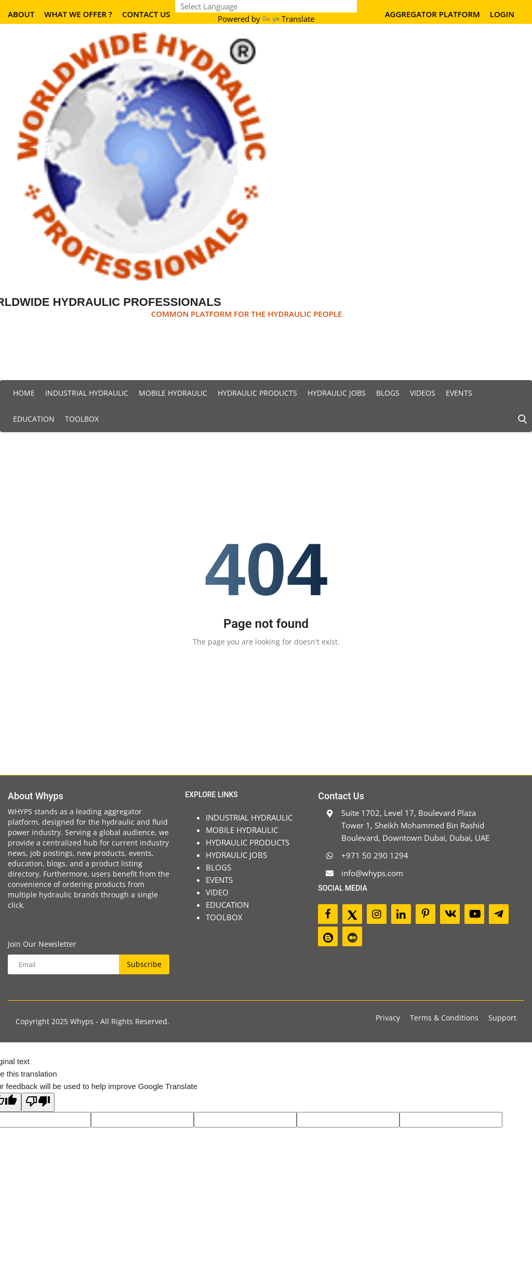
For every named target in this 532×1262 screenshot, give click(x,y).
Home (24, 393)
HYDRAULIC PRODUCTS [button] (257, 393)
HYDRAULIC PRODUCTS (247, 842)
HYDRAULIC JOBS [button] (337, 393)
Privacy (388, 1018)
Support (502, 1018)
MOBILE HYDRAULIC (242, 830)
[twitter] (352, 914)
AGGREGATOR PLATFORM (432, 14)
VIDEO (217, 892)
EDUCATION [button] (34, 419)
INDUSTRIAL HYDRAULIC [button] (86, 393)
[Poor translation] (38, 1102)
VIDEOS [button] (422, 393)
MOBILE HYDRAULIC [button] (173, 393)
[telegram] (499, 914)
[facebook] (328, 914)
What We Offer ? (78, 14)
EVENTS (219, 880)
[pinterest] (425, 914)
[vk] (450, 914)
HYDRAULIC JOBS (236, 855)
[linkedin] (401, 914)
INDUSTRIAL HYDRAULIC (249, 817)
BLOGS (218, 867)
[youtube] (474, 914)
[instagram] (377, 914)
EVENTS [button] (459, 393)
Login (502, 14)
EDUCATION (227, 904)
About (21, 14)
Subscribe (144, 964)
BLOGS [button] (388, 393)
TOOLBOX (82, 419)
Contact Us (146, 14)
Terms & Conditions (444, 1018)
